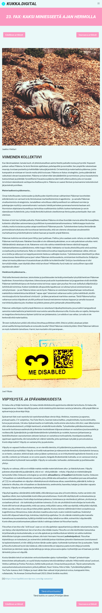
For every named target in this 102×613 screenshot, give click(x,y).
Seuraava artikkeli (88, 34)
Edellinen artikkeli (14, 34)
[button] (98, 3)
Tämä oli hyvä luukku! (51, 591)
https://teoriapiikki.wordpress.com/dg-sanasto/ (29, 578)
